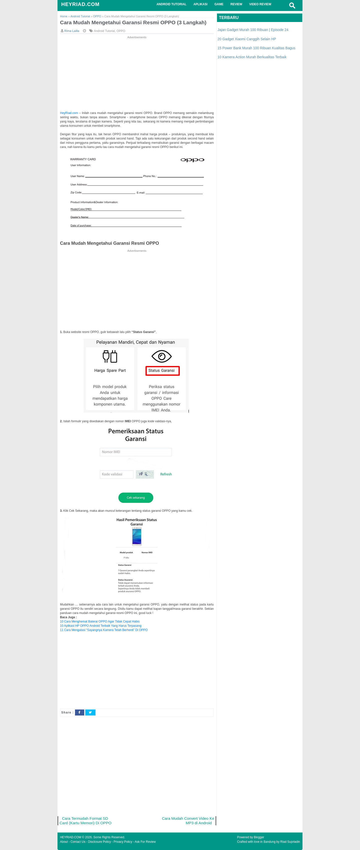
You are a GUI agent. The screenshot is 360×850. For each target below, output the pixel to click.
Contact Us (77, 842)
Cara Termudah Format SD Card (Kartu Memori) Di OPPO (86, 820)
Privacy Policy (123, 842)
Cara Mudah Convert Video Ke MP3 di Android (188, 820)
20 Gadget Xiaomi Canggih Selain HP (247, 39)
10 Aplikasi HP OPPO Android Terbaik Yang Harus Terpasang (101, 626)
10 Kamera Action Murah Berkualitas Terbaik (252, 57)
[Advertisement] (137, 75)
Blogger (259, 837)
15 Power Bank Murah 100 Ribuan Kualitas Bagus (256, 48)
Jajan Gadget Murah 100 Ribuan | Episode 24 (253, 30)
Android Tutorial (104, 31)
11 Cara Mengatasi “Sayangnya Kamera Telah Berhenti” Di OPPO (104, 630)
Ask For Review (145, 842)
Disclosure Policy (99, 842)
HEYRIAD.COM (80, 4)
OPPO (120, 31)
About (64, 842)
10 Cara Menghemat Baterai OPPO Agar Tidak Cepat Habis (100, 621)
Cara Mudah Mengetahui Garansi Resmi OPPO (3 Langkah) (133, 22)
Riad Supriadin (290, 842)
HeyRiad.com (69, 113)
